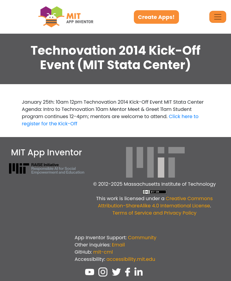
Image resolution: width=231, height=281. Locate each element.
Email (118, 244)
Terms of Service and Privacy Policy (154, 212)
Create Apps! (156, 17)
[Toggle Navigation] (217, 17)
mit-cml (103, 252)
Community (142, 237)
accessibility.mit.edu (130, 259)
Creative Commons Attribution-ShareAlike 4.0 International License (155, 202)
